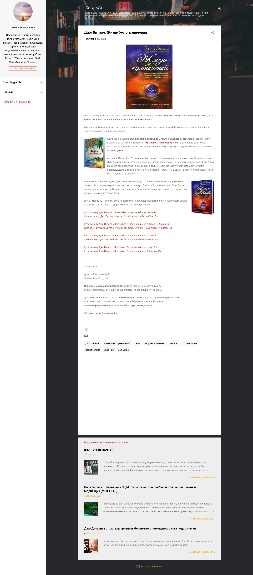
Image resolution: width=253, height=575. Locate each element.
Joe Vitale (123, 349)
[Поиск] (219, 9)
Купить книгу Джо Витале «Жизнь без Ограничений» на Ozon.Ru (120, 212)
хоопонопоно (93, 349)
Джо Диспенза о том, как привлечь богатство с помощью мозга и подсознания (140, 528)
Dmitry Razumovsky (23, 27)
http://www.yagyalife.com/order (101, 313)
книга (138, 343)
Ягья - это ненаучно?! (98, 449)
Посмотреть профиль (23, 68)
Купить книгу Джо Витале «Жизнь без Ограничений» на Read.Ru (120, 235)
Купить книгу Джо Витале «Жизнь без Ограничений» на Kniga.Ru (120, 247)
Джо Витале (92, 343)
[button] (213, 32)
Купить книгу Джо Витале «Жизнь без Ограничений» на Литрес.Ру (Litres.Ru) (127, 224)
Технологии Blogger (149, 566)
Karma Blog (93, 7)
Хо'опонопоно (189, 343)
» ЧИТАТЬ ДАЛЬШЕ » (202, 477)
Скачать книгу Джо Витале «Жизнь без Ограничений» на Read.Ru (121, 239)
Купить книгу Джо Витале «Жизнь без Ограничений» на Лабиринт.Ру (122, 251)
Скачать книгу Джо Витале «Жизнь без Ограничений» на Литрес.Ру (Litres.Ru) (128, 227)
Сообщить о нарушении (17, 102)
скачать (173, 343)
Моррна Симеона (154, 343)
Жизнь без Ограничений (116, 343)
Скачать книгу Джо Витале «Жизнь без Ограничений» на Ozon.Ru (121, 216)
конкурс (125, 146)
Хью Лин (109, 349)
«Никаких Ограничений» (159, 142)
